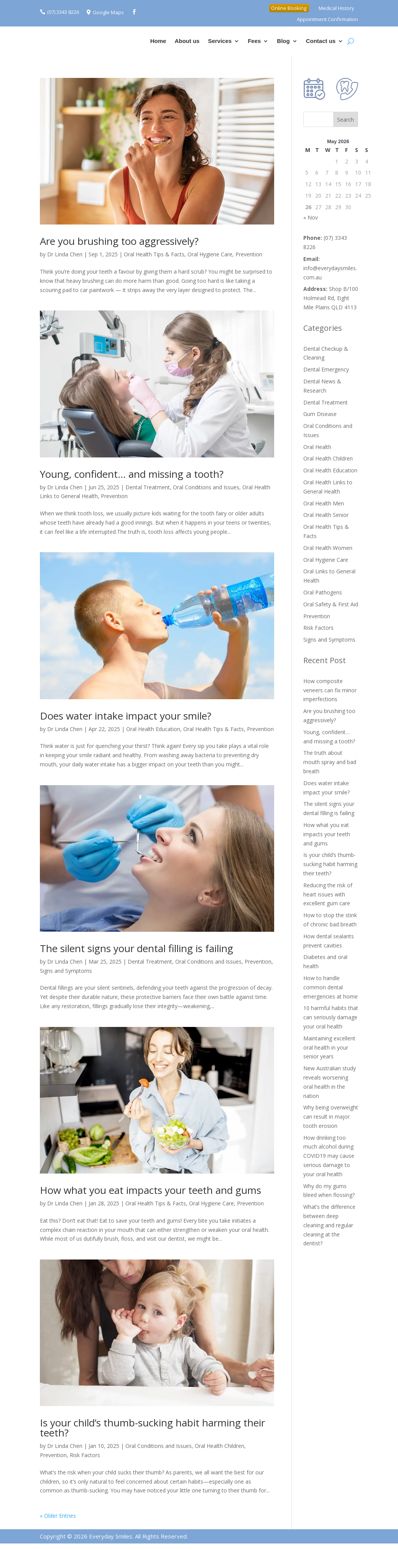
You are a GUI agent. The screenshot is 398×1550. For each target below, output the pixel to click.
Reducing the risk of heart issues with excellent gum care (327, 894)
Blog (283, 41)
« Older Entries (58, 1515)
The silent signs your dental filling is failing (136, 948)
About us (186, 41)
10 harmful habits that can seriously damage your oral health (330, 1017)
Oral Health (317, 447)
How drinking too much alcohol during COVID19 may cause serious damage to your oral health (328, 1156)
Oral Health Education (153, 729)
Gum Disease (320, 414)
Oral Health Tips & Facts (154, 254)
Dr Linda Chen (64, 254)
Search (345, 119)
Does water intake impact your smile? (125, 716)
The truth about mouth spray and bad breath (329, 762)
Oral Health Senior (326, 514)
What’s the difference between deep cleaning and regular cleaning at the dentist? (329, 1225)
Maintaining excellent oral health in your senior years (329, 1047)
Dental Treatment (147, 487)
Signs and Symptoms (66, 970)
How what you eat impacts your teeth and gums (150, 1190)
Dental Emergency (326, 369)
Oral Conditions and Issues (206, 487)
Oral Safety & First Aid (330, 604)
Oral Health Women (327, 547)
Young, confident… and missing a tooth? (132, 474)
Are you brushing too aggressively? (119, 241)
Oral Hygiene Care (209, 254)
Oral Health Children (219, 1445)
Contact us (321, 41)
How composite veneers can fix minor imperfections (330, 690)
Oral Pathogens (322, 592)
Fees (254, 41)
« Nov (310, 217)
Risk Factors (85, 1455)
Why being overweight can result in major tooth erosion (330, 1116)
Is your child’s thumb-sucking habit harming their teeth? (152, 1427)
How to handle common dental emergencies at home (330, 987)
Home (158, 41)
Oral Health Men (323, 503)
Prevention (248, 254)
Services (220, 41)
